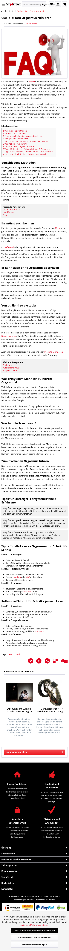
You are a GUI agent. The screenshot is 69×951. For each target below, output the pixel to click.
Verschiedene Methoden (15, 131)
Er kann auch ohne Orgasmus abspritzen (22, 136)
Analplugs (7, 365)
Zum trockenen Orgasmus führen (19, 146)
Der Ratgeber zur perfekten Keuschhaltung (50, 710)
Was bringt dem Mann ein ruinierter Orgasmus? (25, 141)
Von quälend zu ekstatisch (15, 138)
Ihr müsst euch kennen (14, 133)
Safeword (9, 247)
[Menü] (4, 4)
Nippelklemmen (8, 336)
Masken (17, 577)
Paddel (6, 215)
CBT (28, 577)
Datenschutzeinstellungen (34, 944)
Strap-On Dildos (10, 370)
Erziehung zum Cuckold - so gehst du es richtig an (19, 710)
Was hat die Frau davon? (15, 144)
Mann (57, 228)
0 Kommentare (31, 23)
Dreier (10, 654)
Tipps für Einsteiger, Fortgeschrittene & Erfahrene (26, 149)
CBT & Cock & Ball (11, 209)
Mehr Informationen (39, 925)
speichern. (25, 925)
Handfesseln (8, 212)
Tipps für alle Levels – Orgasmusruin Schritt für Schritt (28, 151)
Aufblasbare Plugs (11, 367)
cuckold (17, 654)
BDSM (32, 81)
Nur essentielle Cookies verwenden (34, 937)
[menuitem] (4, 4)
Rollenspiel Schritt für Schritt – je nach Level (24, 154)
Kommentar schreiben (34, 751)
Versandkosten (49, 896)
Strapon (27, 591)
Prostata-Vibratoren (53, 351)
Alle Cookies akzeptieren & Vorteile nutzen (34, 930)
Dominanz (39, 631)
